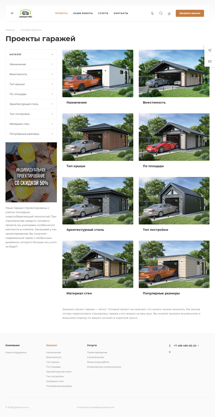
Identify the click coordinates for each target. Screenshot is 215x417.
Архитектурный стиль (32, 104)
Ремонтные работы (98, 362)
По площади (32, 94)
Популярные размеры (32, 133)
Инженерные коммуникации (104, 366)
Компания (12, 345)
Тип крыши (32, 84)
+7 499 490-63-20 (185, 345)
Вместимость (32, 74)
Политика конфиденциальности (95, 407)
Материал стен (32, 124)
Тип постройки (32, 114)
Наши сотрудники (16, 352)
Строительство (95, 357)
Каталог (51, 345)
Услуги (92, 345)
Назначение (32, 64)
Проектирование (97, 352)
